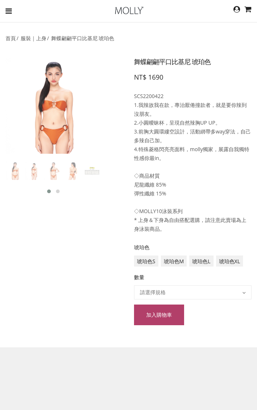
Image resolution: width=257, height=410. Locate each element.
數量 (139, 277)
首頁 (11, 38)
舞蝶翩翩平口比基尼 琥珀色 (83, 38)
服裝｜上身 (33, 38)
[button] (49, 191)
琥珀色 (141, 247)
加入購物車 (159, 314)
